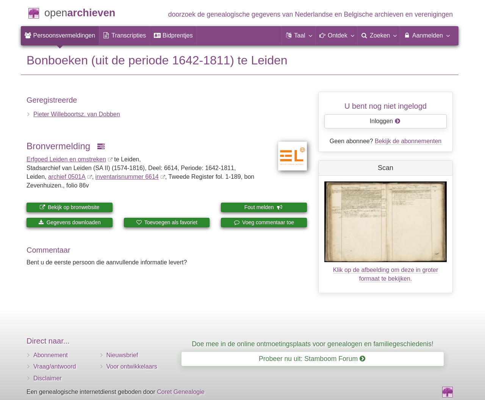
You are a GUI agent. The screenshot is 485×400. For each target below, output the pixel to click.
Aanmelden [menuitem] (426, 35)
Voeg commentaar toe (264, 222)
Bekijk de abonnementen (408, 141)
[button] (298, 35)
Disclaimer (47, 378)
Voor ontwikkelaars (131, 366)
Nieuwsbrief (122, 355)
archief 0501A (67, 176)
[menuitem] (60, 35)
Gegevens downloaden (69, 222)
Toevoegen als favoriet (166, 222)
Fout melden (263, 207)
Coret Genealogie (180, 392)
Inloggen (385, 121)
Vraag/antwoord (54, 366)
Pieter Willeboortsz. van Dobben (76, 114)
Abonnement (50, 355)
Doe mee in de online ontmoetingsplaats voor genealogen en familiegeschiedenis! (312, 344)
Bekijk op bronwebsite (69, 207)
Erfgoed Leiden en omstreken (66, 159)
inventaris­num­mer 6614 (127, 176)
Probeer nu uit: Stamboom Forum (312, 358)
